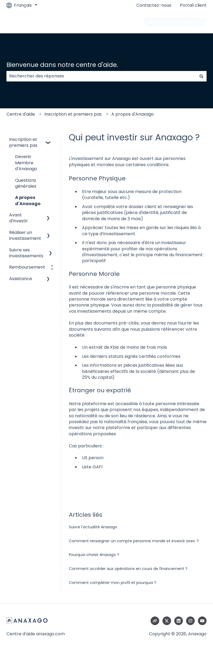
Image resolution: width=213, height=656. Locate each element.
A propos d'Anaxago (132, 114)
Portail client (193, 5)
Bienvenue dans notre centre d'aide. (62, 64)
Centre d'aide (20, 114)
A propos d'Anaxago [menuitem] (28, 200)
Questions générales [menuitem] (25, 183)
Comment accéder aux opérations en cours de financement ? (128, 568)
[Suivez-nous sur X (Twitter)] (166, 620)
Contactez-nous (153, 5)
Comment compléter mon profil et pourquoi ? (112, 582)
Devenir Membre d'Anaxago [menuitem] (26, 163)
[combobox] (101, 76)
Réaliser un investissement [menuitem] (25, 235)
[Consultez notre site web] (155, 620)
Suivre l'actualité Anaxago (93, 527)
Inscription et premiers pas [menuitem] (23, 142)
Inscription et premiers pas (73, 114)
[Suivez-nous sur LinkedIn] (178, 620)
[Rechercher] (201, 76)
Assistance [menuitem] (20, 279)
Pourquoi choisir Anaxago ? (94, 554)
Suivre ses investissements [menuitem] (26, 253)
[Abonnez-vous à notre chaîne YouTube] (202, 620)
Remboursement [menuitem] (27, 267)
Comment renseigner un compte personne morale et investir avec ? (134, 541)
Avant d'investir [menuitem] (18, 218)
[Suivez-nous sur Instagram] (190, 620)
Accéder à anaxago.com (175, 22)
